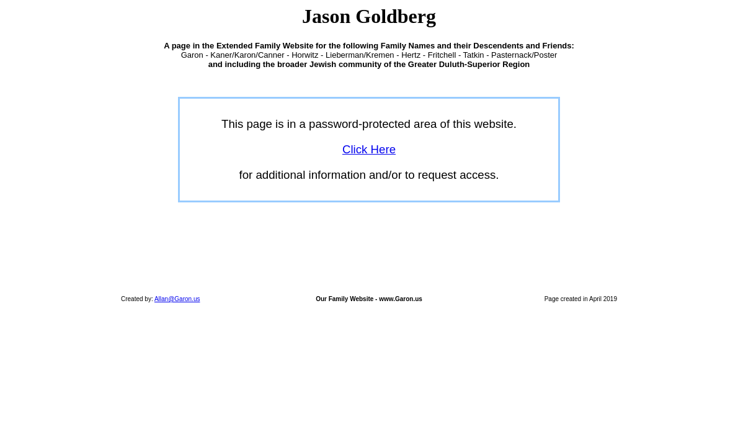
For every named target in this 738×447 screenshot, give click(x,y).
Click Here (369, 149)
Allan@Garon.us (177, 299)
